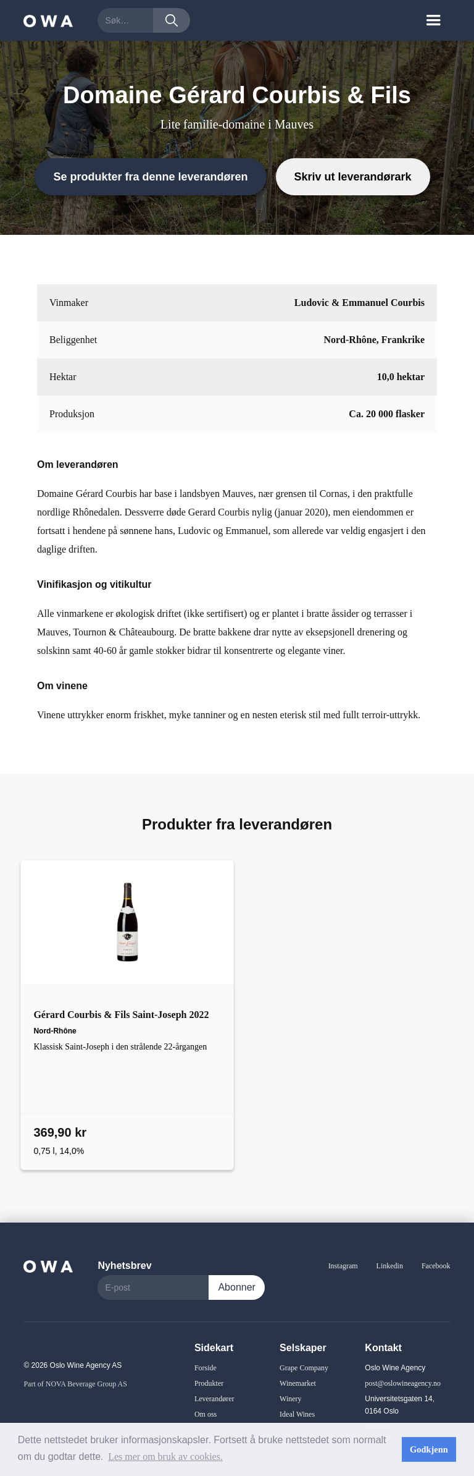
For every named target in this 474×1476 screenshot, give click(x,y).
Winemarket (298, 1383)
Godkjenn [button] (429, 1449)
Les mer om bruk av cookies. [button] (165, 1456)
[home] (48, 20)
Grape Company (304, 1368)
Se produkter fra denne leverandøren (150, 177)
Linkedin (389, 1266)
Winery (291, 1398)
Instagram (343, 1266)
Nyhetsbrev (124, 1265)
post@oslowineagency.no (403, 1383)
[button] (433, 20)
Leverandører (214, 1398)
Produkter (208, 1383)
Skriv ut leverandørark (353, 177)
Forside (205, 1368)
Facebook (436, 1266)
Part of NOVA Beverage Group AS (75, 1384)
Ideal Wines (297, 1414)
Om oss (205, 1414)
